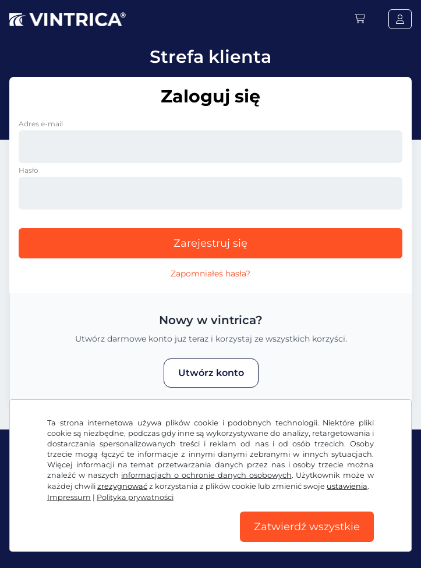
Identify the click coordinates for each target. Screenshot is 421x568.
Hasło (28, 170)
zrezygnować (122, 486)
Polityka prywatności (135, 497)
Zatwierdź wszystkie (307, 526)
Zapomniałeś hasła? (210, 273)
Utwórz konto (211, 372)
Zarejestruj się (210, 243)
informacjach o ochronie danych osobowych (206, 475)
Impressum (69, 497)
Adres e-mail (41, 123)
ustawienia (347, 486)
